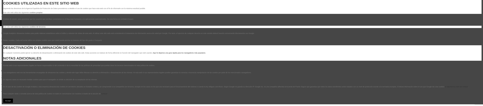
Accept (8, 101)
